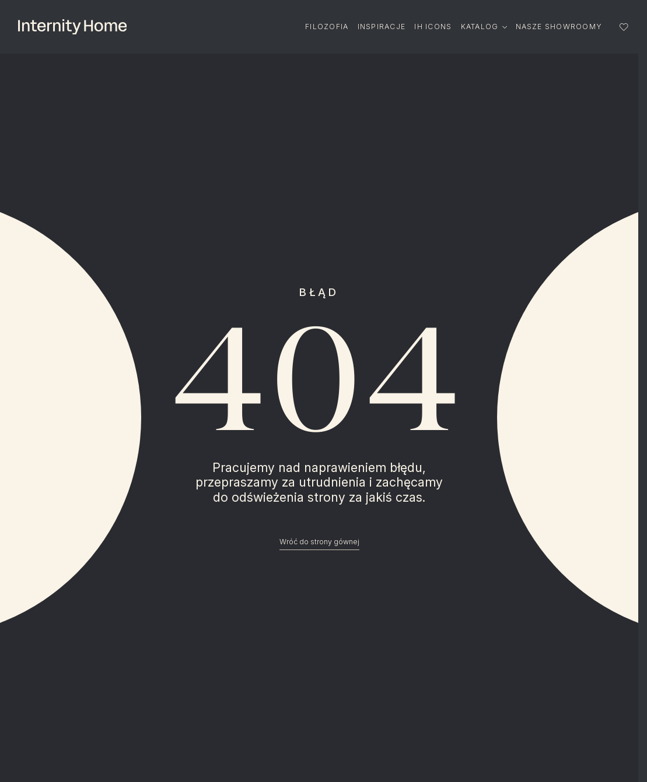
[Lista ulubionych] (624, 27)
